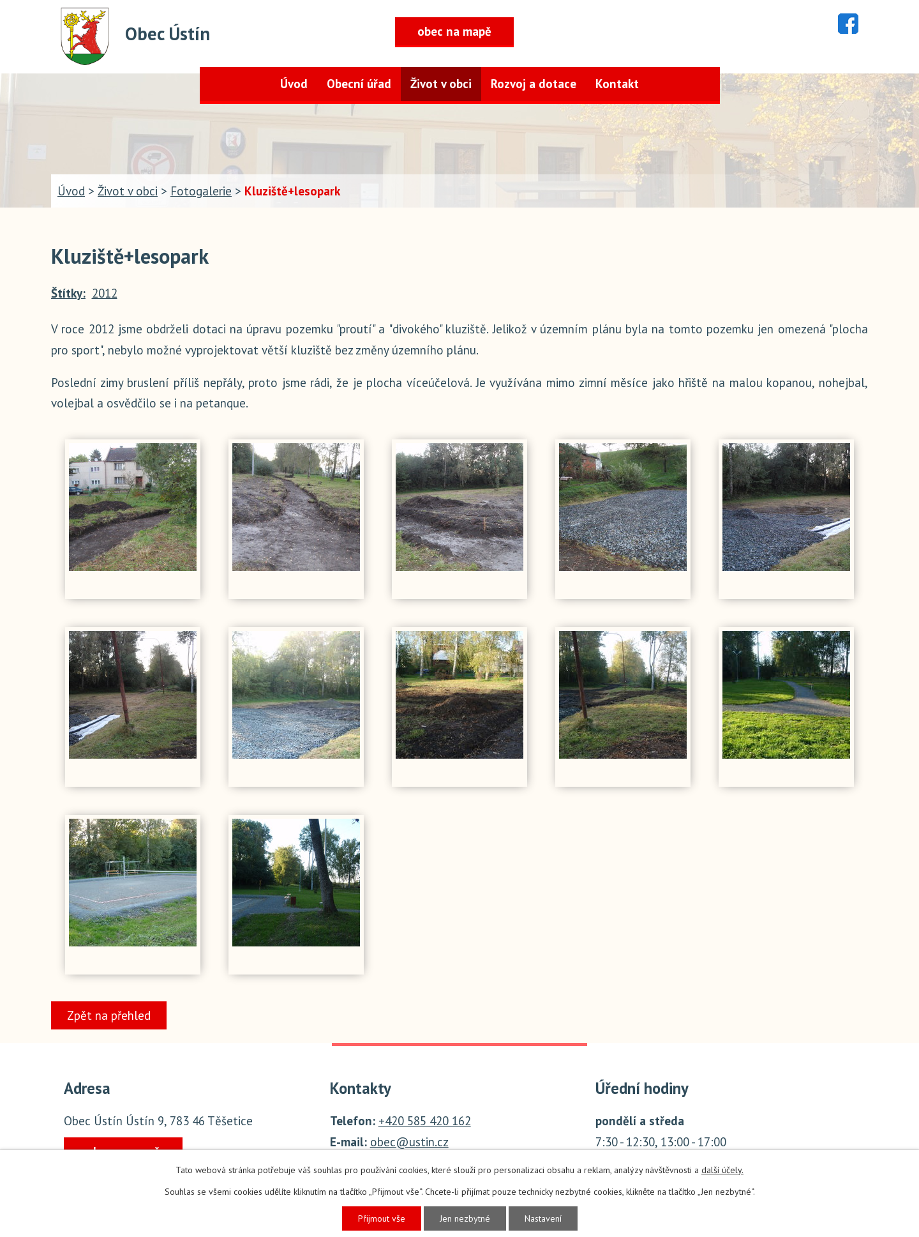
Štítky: (68, 293)
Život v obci (441, 83)
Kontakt (617, 83)
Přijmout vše (381, 1218)
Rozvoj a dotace (533, 83)
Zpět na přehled (109, 1015)
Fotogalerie (201, 191)
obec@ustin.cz (409, 1142)
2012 (104, 293)
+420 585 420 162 (424, 1120)
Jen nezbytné (465, 1218)
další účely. (722, 1170)
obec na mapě (454, 31)
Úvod (294, 83)
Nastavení (543, 1218)
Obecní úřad (359, 83)
